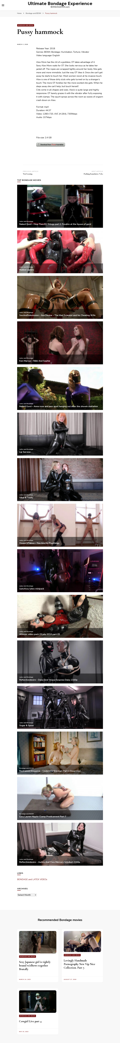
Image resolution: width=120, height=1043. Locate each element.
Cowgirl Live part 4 (30, 1021)
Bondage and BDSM (25, 25)
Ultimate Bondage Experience (60, 3)
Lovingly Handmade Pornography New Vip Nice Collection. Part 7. (79, 964)
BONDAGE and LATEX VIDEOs (32, 879)
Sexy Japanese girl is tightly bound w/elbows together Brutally (35, 965)
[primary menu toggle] (3, 5)
